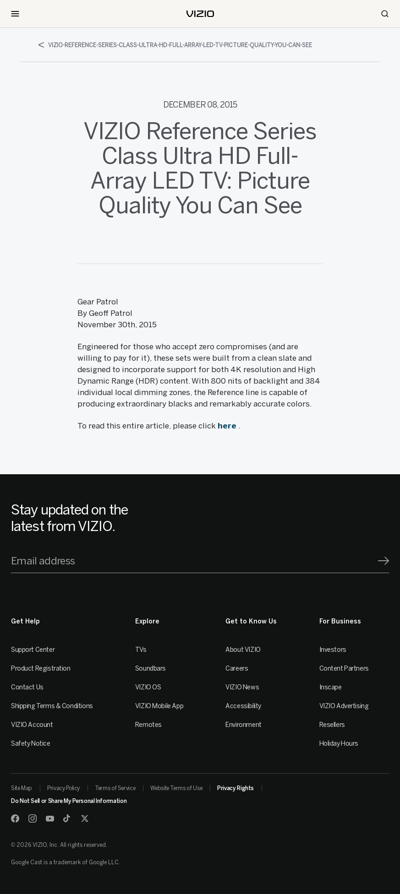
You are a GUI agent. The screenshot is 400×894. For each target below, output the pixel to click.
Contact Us (27, 687)
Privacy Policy (63, 788)
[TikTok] (67, 818)
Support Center (33, 650)
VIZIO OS (148, 687)
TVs (141, 650)
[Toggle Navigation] (15, 13)
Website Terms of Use (176, 788)
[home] (200, 14)
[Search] (385, 13)
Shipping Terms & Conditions (52, 706)
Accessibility (243, 706)
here (227, 425)
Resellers (332, 725)
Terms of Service (115, 788)
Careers (236, 668)
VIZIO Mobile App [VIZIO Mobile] (159, 706)
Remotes (148, 725)
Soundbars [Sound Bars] (150, 668)
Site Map (21, 788)
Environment (243, 725)
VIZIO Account (32, 725)
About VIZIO (242, 650)
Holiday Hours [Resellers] (339, 744)
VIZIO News (242, 687)
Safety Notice (30, 744)
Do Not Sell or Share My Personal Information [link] (68, 801)
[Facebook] (15, 818)
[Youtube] (50, 818)
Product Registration (41, 668)
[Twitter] (85, 818)
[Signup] (383, 560)
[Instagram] (32, 818)
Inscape (330, 687)
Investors (332, 650)
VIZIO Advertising (344, 706)
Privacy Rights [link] (235, 788)
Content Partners (344, 668)
